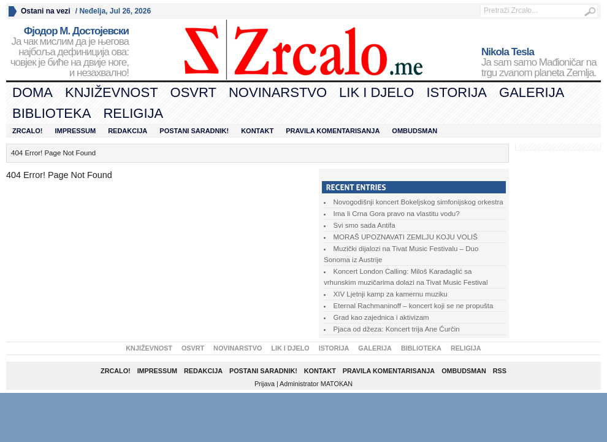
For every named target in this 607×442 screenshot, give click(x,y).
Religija (133, 113)
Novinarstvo (278, 92)
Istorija (456, 92)
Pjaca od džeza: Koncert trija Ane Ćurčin (397, 329)
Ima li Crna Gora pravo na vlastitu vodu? (397, 213)
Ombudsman (414, 130)
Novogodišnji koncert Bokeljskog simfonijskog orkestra (418, 202)
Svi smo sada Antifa (364, 225)
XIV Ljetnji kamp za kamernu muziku (391, 294)
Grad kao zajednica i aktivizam (381, 317)
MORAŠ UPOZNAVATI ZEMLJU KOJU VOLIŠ (406, 237)
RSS (499, 370)
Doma (32, 92)
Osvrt (193, 92)
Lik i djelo (376, 92)
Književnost (111, 92)
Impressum (75, 130)
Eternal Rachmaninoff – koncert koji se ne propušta (414, 305)
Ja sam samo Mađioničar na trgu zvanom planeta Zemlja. (541, 63)
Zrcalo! (27, 130)
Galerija (531, 92)
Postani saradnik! (194, 130)
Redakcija (127, 130)
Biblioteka (51, 113)
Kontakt (257, 130)
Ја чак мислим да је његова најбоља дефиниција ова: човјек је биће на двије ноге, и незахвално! (67, 52)
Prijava (264, 383)
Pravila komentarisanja (333, 130)
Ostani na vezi (46, 11)
